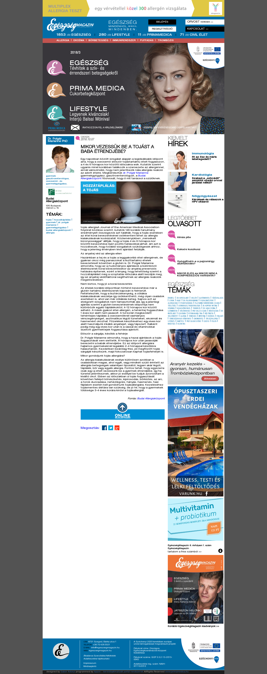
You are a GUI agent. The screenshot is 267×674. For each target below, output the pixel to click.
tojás (49, 220)
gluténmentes (204, 298)
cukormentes (198, 319)
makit (179, 301)
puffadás (146, 40)
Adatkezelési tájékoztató (96, 659)
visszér (194, 298)
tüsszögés (172, 306)
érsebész (171, 298)
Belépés (162, 22)
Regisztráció (162, 29)
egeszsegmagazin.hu (100, 651)
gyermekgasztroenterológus (189, 306)
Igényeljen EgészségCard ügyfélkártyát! (170, 128)
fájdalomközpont (207, 301)
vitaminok (171, 309)
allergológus (173, 303)
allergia (63, 40)
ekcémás (211, 316)
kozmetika (181, 324)
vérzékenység (185, 311)
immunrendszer (124, 40)
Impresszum (89, 663)
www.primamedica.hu (177, 672)
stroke (171, 301)
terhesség (192, 316)
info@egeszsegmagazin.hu (105, 648)
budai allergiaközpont (58, 230)
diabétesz (180, 321)
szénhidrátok (172, 311)
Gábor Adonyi (68, 672)
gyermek (51, 223)
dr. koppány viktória (210, 306)
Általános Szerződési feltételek (100, 656)
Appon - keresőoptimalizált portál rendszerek (118, 672)
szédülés (171, 321)
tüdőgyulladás (217, 298)
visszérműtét (173, 316)
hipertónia (202, 316)
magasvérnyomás (183, 309)
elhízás (206, 321)
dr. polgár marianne (190, 301)
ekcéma (78, 40)
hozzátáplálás (62, 220)
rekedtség (171, 324)
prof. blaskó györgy (194, 321)
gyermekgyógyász (56, 228)
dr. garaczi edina (209, 309)
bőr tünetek (209, 314)
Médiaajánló (89, 666)
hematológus (214, 311)
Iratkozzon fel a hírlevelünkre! (103, 128)
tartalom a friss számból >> (185, 552)
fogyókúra (182, 314)
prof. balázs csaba (199, 311)
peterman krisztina (195, 314)
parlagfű (220, 316)
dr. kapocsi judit (183, 298)
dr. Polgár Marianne (136, 173)
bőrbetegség (98, 40)
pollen (214, 321)
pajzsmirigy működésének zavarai (207, 303)
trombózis (166, 40)
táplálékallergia (212, 319)
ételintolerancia (186, 303)
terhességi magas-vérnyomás (180, 319)
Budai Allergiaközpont (151, 399)
